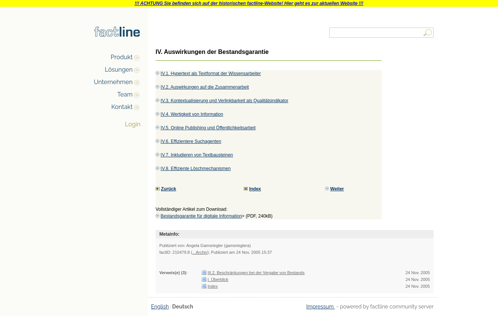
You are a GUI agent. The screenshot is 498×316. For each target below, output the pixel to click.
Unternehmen (113, 82)
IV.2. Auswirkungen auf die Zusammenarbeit (204, 87)
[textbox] (382, 33)
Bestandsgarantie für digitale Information (200, 216)
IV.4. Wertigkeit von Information (191, 114)
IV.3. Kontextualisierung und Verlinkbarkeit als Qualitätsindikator (224, 100)
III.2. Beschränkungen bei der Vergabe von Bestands (256, 272)
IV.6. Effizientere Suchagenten (190, 141)
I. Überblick (218, 279)
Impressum (320, 307)
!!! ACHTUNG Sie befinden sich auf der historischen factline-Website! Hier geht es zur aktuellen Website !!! (248, 3)
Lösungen (119, 69)
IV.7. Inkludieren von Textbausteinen (196, 155)
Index (213, 286)
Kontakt (122, 106)
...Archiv (199, 252)
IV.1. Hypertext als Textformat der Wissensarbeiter (210, 73)
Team (125, 94)
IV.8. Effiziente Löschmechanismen (195, 168)
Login (133, 124)
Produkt (122, 57)
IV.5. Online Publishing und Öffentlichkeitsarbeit (207, 127)
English (160, 307)
